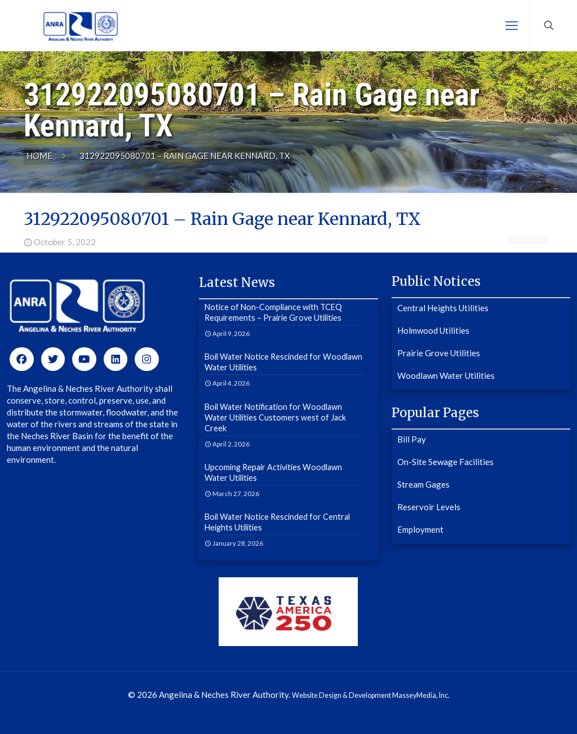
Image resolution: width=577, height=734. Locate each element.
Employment (420, 529)
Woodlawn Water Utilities (446, 375)
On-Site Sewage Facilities (445, 462)
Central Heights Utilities (443, 308)
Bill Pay (411, 439)
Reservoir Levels (428, 507)
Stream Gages (423, 484)
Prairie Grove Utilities (438, 353)
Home (39, 156)
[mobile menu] (511, 25)
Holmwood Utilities (433, 330)
